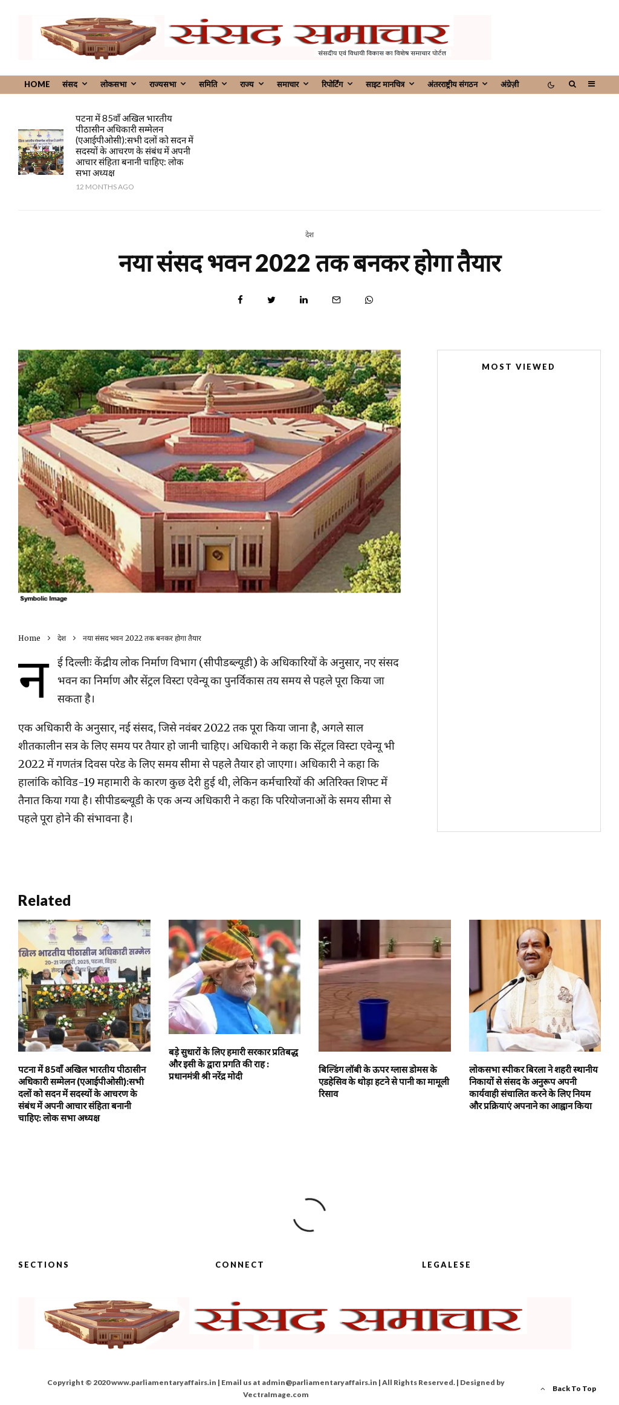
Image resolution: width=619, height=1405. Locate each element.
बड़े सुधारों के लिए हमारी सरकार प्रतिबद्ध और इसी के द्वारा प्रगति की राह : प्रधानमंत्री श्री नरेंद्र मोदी (338, 129)
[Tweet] (271, 299)
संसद (69, 84)
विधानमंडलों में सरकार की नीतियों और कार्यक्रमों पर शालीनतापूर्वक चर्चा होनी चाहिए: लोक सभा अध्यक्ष (539, 797)
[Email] (336, 299)
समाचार (288, 84)
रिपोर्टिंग (332, 84)
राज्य (247, 84)
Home (37, 84)
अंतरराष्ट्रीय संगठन (452, 84)
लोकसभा (113, 84)
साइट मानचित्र (385, 84)
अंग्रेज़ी (510, 84)
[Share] (240, 299)
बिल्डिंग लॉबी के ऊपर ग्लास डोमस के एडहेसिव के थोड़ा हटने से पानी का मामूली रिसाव (535, 129)
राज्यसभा (162, 84)
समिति (208, 84)
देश (309, 234)
